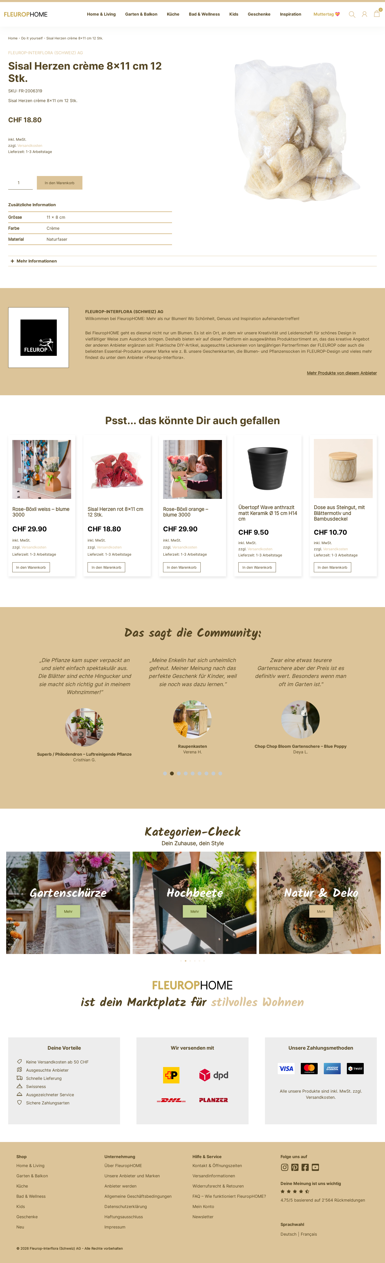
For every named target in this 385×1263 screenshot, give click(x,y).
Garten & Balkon (32, 1175)
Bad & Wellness (31, 1196)
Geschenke (27, 1216)
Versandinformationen (214, 1175)
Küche (22, 1186)
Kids (20, 1206)
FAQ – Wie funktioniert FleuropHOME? (229, 1196)
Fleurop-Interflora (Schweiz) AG (45, 52)
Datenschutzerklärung (125, 1206)
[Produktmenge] (20, 183)
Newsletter (203, 1216)
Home (13, 38)
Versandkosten (29, 145)
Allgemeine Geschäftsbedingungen (138, 1196)
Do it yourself (32, 38)
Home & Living (30, 1165)
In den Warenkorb (59, 183)
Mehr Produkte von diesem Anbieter (342, 373)
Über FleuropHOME (123, 1165)
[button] (165, 773)
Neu (20, 1226)
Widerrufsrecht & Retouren (218, 1186)
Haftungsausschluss (123, 1216)
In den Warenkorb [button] (31, 567)
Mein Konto (203, 1206)
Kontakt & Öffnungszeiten (217, 1165)
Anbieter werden (120, 1186)
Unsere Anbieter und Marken (132, 1175)
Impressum (114, 1226)
